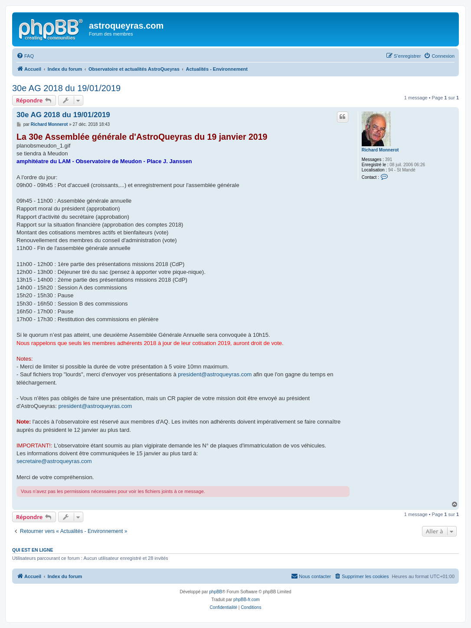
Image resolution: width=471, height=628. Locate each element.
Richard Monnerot (380, 150)
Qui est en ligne (32, 549)
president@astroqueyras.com (215, 374)
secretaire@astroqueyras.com (54, 461)
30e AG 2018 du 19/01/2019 (66, 88)
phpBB (215, 591)
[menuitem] (25, 56)
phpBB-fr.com (246, 599)
